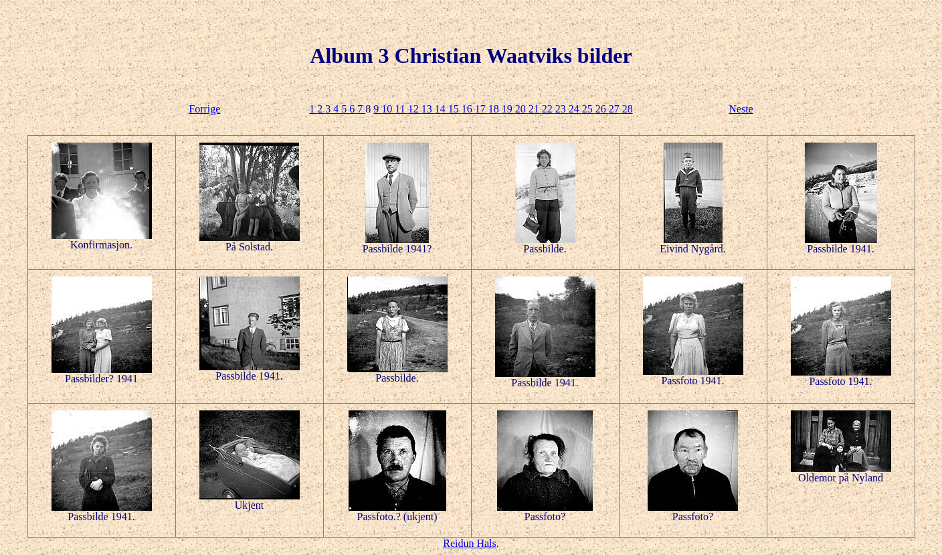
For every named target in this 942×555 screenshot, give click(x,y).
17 (481, 108)
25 (588, 108)
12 (414, 108)
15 (455, 108)
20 (522, 108)
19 (508, 108)
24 (575, 108)
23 (562, 108)
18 (495, 108)
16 (468, 108)
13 (428, 108)
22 (548, 108)
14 (441, 108)
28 (627, 108)
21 (535, 108)
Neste (741, 108)
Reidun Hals (469, 543)
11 (401, 108)
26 (602, 108)
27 (615, 108)
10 (388, 108)
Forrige (204, 108)
